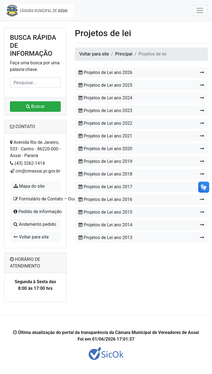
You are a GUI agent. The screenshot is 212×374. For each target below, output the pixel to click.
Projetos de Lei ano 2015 (141, 212)
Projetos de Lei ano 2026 (141, 72)
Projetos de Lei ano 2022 (141, 123)
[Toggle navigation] (200, 10)
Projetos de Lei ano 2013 (141, 237)
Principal (123, 54)
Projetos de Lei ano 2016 (141, 199)
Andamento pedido (35, 224)
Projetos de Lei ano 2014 (141, 225)
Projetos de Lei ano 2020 (141, 148)
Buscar (35, 106)
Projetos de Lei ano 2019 (141, 161)
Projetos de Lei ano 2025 (141, 85)
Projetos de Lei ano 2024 (141, 98)
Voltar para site (31, 237)
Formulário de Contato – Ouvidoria (37, 198)
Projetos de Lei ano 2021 (141, 136)
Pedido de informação (37, 211)
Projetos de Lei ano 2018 (141, 174)
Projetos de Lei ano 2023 (141, 110)
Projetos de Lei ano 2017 (141, 187)
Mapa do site (29, 186)
